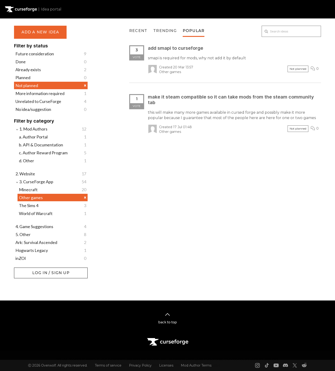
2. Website (50, 173)
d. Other (52, 160)
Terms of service (108, 365)
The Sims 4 (52, 205)
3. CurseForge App (50, 181)
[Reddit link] (304, 365)
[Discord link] (285, 365)
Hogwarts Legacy (50, 250)
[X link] (295, 365)
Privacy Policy (140, 365)
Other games (52, 197)
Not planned (50, 85)
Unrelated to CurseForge (50, 101)
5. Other (50, 234)
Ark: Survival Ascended (50, 242)
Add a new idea (40, 32)
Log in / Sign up (26, 270)
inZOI (50, 258)
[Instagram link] (257, 365)
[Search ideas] (291, 31)
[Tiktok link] (267, 365)
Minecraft (52, 189)
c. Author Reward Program (52, 152)
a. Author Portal (52, 137)
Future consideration (50, 53)
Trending (165, 30)
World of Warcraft (52, 213)
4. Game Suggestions (50, 226)
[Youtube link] (276, 365)
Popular (193, 30)
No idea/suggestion (50, 109)
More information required (50, 93)
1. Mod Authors (50, 129)
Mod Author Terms (196, 365)
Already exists (50, 69)
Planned (50, 77)
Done (50, 61)
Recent (138, 30)
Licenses (166, 365)
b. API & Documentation (52, 144)
